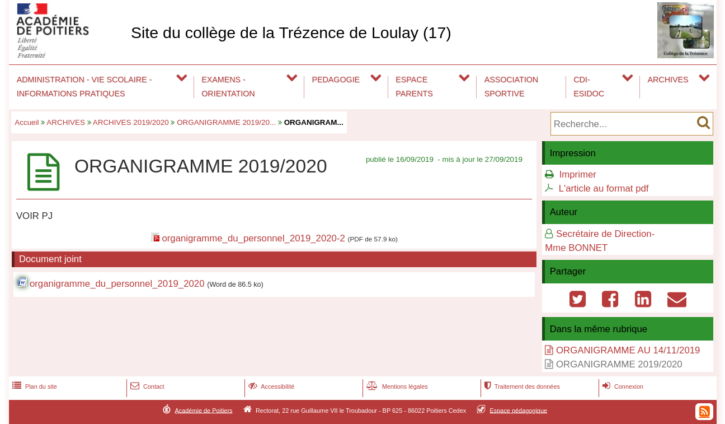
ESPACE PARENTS (414, 86)
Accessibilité (270, 386)
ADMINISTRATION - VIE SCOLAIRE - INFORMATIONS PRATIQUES (84, 86)
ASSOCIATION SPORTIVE (511, 86)
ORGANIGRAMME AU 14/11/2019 (628, 350)
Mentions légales (396, 386)
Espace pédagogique (519, 410)
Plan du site (33, 386)
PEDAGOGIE (336, 79)
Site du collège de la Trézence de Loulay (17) (291, 32)
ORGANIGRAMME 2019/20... (226, 122)
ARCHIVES (668, 79)
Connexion (621, 386)
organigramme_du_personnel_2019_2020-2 (253, 238)
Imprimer (577, 174)
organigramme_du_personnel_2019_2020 (117, 283)
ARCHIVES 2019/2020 (131, 122)
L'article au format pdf (604, 188)
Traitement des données (521, 386)
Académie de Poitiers (203, 410)
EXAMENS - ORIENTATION (228, 86)
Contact (146, 386)
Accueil (27, 122)
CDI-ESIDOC (588, 86)
